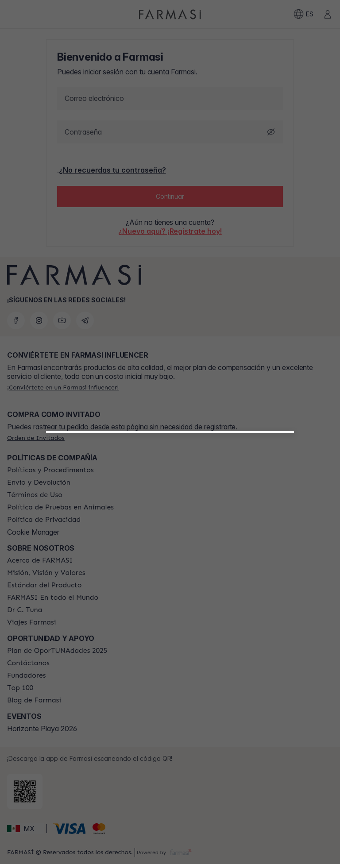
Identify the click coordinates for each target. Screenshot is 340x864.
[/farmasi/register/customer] (169, 560)
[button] (170, 537)
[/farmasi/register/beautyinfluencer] (170, 541)
